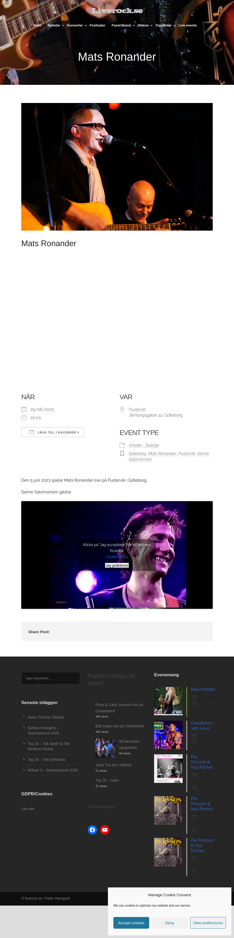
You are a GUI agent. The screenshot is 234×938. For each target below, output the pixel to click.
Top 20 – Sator (107, 780)
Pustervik (137, 409)
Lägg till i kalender (52, 432)
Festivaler (98, 25)
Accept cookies (131, 923)
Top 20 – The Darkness (46, 759)
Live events (187, 25)
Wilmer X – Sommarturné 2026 (53, 770)
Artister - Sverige (144, 445)
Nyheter (54, 25)
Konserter (75, 25)
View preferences (208, 923)
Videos (143, 25)
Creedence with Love (201, 726)
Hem (38, 25)
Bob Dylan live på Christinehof (119, 726)
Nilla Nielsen (203, 689)
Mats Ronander (162, 453)
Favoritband (121, 25)
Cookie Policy (117, 557)
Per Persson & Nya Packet (202, 762)
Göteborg (137, 453)
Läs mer (28, 809)
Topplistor (163, 25)
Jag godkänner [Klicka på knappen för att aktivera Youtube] (117, 565)
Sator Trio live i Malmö (46, 717)
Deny (169, 923)
